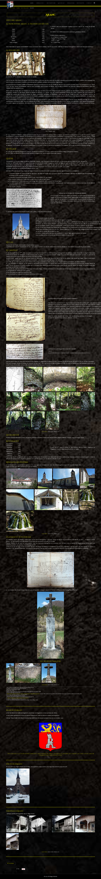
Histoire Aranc (14, 20)
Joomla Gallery (45, 431)
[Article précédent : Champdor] (10, 863)
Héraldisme (70, 3)
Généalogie (39, 3)
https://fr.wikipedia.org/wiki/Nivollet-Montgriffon (18, 698)
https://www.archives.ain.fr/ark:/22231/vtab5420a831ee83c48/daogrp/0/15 (23, 693)
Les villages (24, 8)
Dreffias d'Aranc (15, 811)
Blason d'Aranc (14, 710)
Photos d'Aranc (14, 764)
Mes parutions (51, 3)
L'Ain (31, 3)
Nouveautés (80, 3)
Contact (89, 3)
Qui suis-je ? (61, 3)
